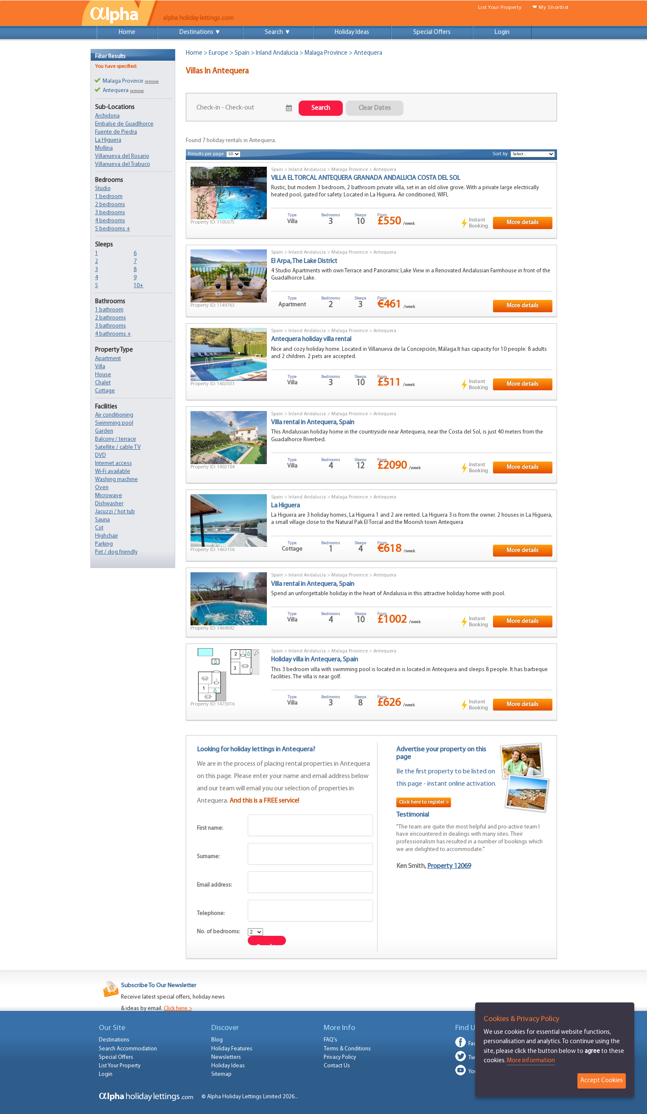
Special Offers (432, 32)
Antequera (384, 169)
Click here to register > (423, 802)
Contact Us (337, 1066)
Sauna (102, 520)
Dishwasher (109, 504)
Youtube (478, 1072)
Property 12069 (449, 866)
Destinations (114, 1040)
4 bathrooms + (113, 334)
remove (152, 81)
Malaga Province (326, 53)
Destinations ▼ (200, 32)
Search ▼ (278, 32)
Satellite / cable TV (118, 447)
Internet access (113, 463)
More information (531, 1061)
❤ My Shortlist (550, 7)
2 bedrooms (110, 204)
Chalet (103, 383)
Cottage (105, 391)
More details (522, 222)
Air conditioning (114, 415)
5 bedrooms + (112, 229)
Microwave (108, 495)
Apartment (108, 358)
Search (320, 108)
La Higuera (108, 140)
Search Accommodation (128, 1049)
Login (502, 32)
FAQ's (330, 1040)
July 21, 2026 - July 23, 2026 (239, 107)
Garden (104, 431)
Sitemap (221, 1074)
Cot (99, 528)
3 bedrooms (110, 213)
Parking (104, 544)
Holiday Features (231, 1049)
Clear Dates (375, 108)
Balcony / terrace (115, 439)
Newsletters (226, 1057)
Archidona (107, 116)
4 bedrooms (110, 221)
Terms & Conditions (347, 1049)
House (103, 375)
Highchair (106, 536)
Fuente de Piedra (116, 132)
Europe (218, 53)
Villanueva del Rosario (122, 156)
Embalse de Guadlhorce (124, 124)
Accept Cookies (601, 1081)
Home (127, 32)
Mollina (104, 148)
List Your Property (499, 7)
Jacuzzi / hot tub (115, 512)
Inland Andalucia (277, 53)
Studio (103, 188)
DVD (100, 455)
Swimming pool (114, 423)
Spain (242, 53)
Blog (217, 1040)
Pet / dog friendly (116, 552)
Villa (100, 366)
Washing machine (116, 479)
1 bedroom (109, 196)
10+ (138, 285)
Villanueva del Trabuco (122, 164)
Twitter (476, 1058)
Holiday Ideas (352, 32)
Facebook (480, 1044)
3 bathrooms (110, 326)
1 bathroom (109, 310)
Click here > (178, 1008)
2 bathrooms (110, 318)
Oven (102, 487)
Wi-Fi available (112, 471)
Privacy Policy (340, 1057)
